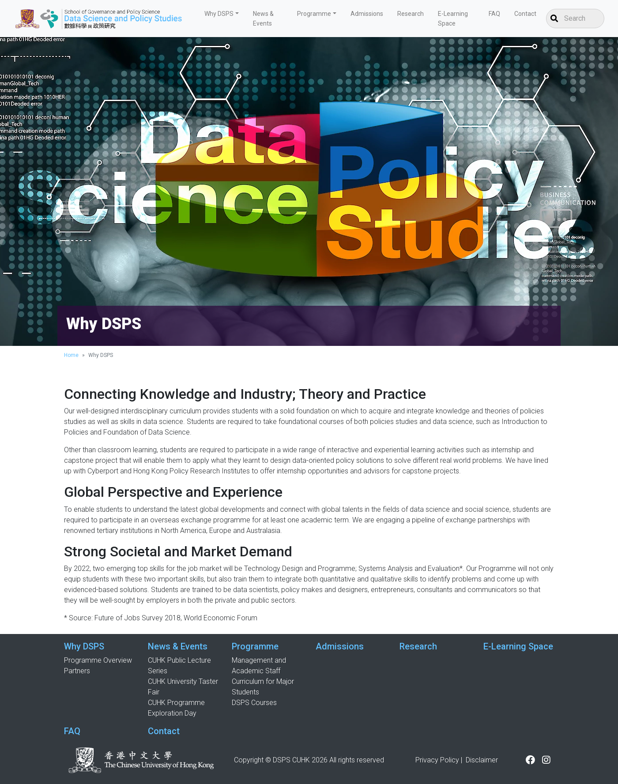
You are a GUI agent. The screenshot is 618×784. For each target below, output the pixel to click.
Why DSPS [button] (219, 13)
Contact (525, 13)
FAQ (494, 13)
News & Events (263, 18)
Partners (77, 671)
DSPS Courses (254, 702)
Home (71, 355)
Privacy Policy (437, 760)
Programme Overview (98, 660)
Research (410, 13)
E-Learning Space (453, 18)
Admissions (366, 13)
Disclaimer (482, 760)
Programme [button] (314, 13)
